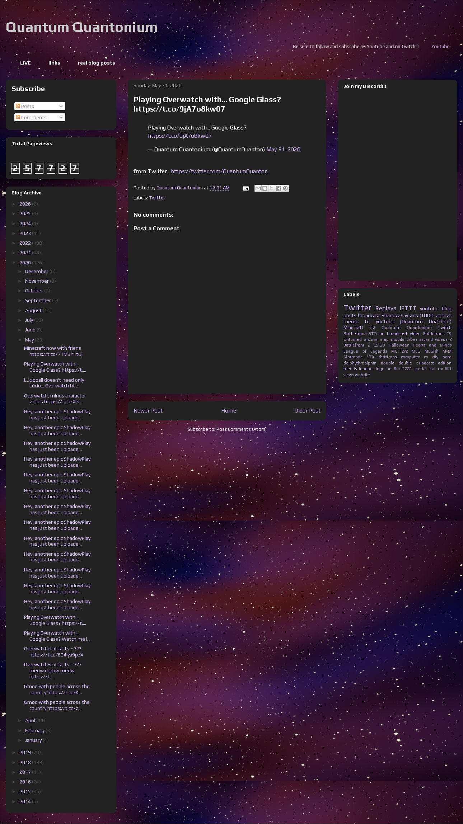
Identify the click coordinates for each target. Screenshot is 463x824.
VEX (370, 357)
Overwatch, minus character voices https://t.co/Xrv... (55, 399)
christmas (387, 357)
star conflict (440, 369)
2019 (25, 752)
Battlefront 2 (356, 345)
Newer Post (148, 410)
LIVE (25, 63)
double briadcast (416, 363)
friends (350, 369)
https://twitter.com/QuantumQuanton (219, 171)
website (362, 375)
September (38, 300)
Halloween (399, 345)
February (35, 730)
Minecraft (353, 327)
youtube (429, 308)
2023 (25, 233)
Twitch (445, 327)
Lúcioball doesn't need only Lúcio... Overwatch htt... (54, 383)
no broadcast (393, 333)
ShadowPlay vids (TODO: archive (417, 315)
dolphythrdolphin (360, 363)
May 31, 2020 (283, 149)
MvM (447, 351)
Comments (31, 117)
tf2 (372, 327)
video (415, 333)
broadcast (369, 315)
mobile (397, 339)
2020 (25, 262)
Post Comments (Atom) (241, 429)
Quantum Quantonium (82, 27)
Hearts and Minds (432, 345)
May (30, 340)
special (420, 369)
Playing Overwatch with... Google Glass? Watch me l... (57, 636)
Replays (385, 308)
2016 (25, 782)
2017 (25, 772)
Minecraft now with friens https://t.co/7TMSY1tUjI (54, 351)
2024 (25, 223)
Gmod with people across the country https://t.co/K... (57, 689)
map (384, 339)
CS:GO (379, 345)
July (29, 320)
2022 (25, 243)
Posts (25, 106)
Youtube (449, 46)
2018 (25, 762)
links (54, 63)
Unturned (352, 339)
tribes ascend (419, 339)
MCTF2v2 (399, 351)
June (31, 330)
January (34, 740)
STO (373, 333)
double (387, 363)
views (348, 375)
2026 (25, 204)
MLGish (432, 351)
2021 (25, 252)
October (34, 290)
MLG (416, 351)
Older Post (308, 410)
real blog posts (96, 63)
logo (380, 369)
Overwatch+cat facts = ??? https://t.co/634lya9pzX (53, 652)
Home (228, 410)
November (37, 281)
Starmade (353, 357)
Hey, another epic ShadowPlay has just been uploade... (57, 414)
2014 (25, 801)
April (30, 720)
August (34, 310)
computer (410, 357)
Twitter (157, 198)
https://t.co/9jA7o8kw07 (180, 135)
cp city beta (438, 357)
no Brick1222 (399, 369)
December (37, 271)
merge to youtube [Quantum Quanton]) (397, 321)
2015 (25, 791)
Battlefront (354, 333)
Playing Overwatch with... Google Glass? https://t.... (55, 367)
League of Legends (365, 351)
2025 (25, 213)
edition (445, 363)
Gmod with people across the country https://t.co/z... (57, 705)
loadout (366, 369)
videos (441, 339)
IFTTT (408, 308)
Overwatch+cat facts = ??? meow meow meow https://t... (52, 670)
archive (371, 339)
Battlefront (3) (437, 333)
